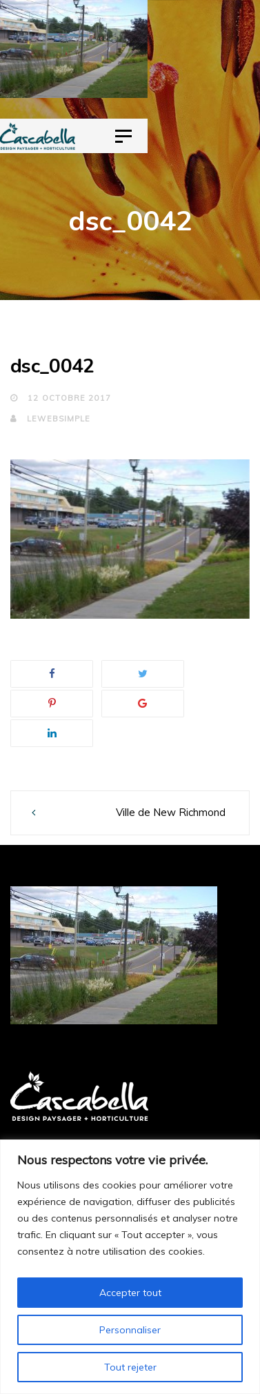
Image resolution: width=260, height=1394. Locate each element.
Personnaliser (130, 1330)
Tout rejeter (130, 1367)
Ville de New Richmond (171, 812)
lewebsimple (50, 419)
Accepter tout (130, 1292)
